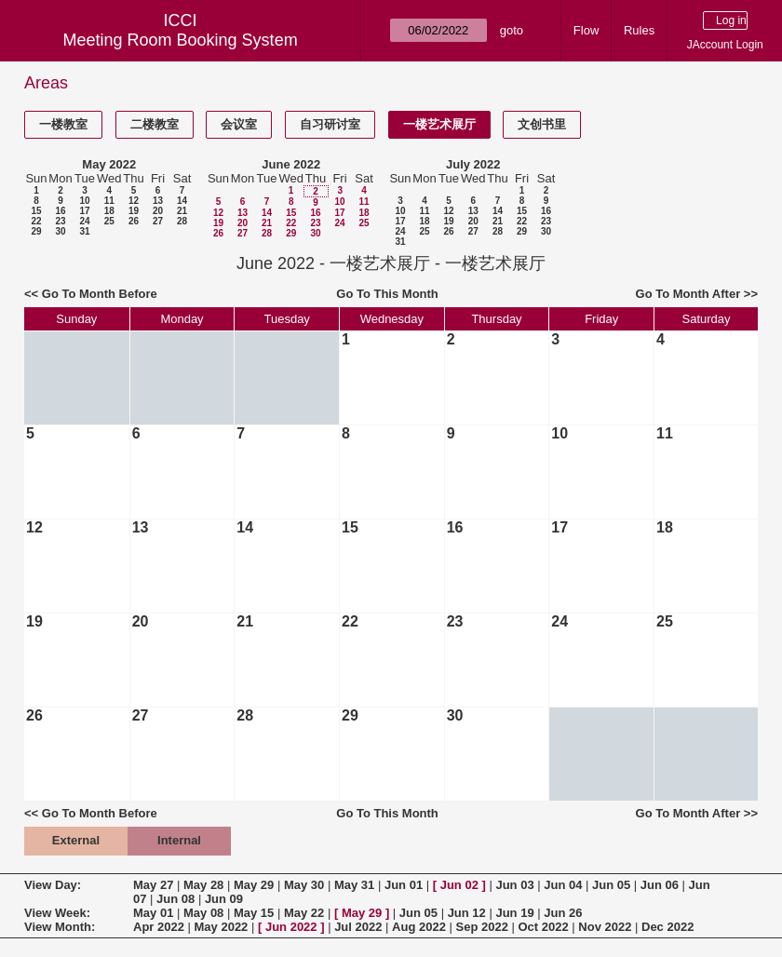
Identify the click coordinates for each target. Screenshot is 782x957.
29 (36, 231)
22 (36, 221)
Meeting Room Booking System (180, 40)
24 (84, 221)
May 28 (203, 885)
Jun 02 (459, 885)
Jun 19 (514, 913)
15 (36, 211)
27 (158, 221)
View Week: (57, 913)
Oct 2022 (543, 927)
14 (182, 200)
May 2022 (109, 164)
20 (158, 211)
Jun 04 (563, 885)
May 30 (304, 885)
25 (109, 221)
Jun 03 (514, 885)
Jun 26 (563, 913)
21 (182, 211)
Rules (639, 30)
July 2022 (473, 164)
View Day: (52, 885)
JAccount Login (725, 44)
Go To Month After (688, 294)
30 (60, 231)
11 (109, 200)
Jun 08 (175, 899)
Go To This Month (387, 294)
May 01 (153, 913)
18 (109, 211)
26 (133, 221)
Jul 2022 (358, 927)
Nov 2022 (604, 927)
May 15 (254, 913)
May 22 (304, 913)
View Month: (59, 927)
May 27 (153, 885)
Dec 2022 (667, 927)
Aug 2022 (419, 927)
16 (60, 211)
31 (84, 231)
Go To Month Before (99, 294)
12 (133, 200)
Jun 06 (659, 885)
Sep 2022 (482, 927)
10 (84, 200)
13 (158, 200)
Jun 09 (224, 899)
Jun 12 (467, 913)
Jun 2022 (291, 927)
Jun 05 (611, 885)
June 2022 (291, 164)
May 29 (254, 885)
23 (60, 221)
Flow (586, 30)
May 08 (203, 913)
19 (133, 211)
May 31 (354, 885)
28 (182, 221)
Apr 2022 (158, 927)
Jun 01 (403, 885)
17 (84, 211)
